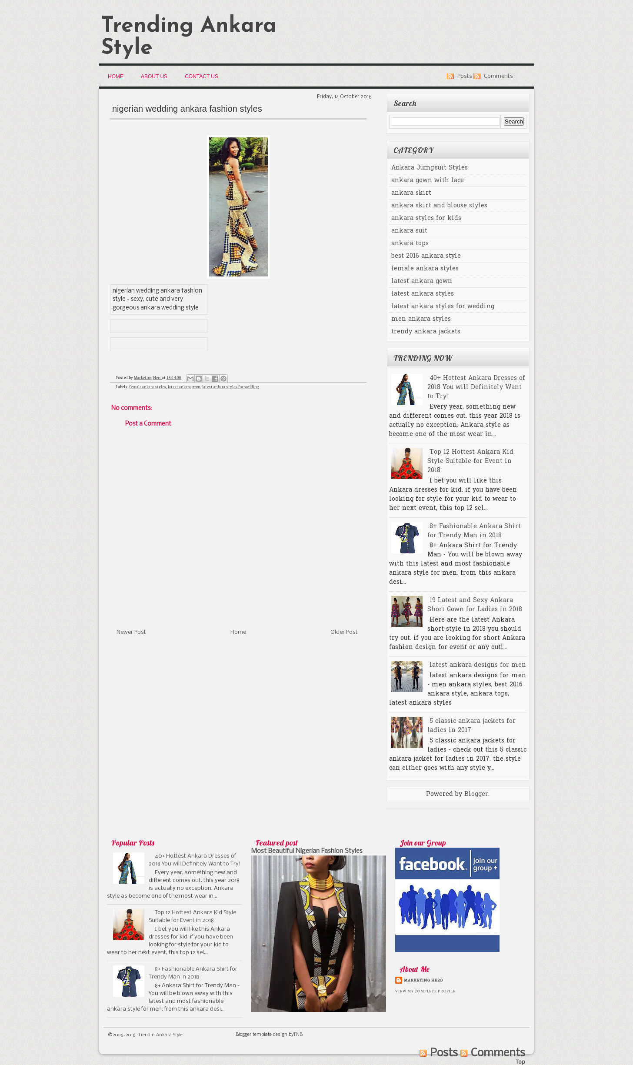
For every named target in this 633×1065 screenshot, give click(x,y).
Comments (498, 76)
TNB (298, 1034)
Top (520, 1062)
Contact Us (201, 76)
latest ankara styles (422, 294)
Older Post (344, 632)
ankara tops (410, 243)
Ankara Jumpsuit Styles (429, 168)
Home (115, 76)
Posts (464, 76)
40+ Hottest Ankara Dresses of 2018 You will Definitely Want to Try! (476, 387)
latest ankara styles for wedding (230, 386)
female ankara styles (147, 386)
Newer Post (131, 632)
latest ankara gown (184, 386)
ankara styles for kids (426, 218)
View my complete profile (425, 990)
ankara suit (409, 231)
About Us (154, 76)
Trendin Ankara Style (160, 1035)
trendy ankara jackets (425, 331)
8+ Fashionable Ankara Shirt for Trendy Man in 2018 (474, 531)
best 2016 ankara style (426, 256)
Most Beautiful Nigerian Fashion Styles (307, 851)
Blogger (476, 794)
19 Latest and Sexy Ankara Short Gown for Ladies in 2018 (474, 605)
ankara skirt (411, 193)
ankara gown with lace (427, 180)
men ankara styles (421, 319)
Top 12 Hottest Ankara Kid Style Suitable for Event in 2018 (470, 461)
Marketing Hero (423, 979)
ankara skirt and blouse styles (439, 205)
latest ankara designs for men (478, 665)
